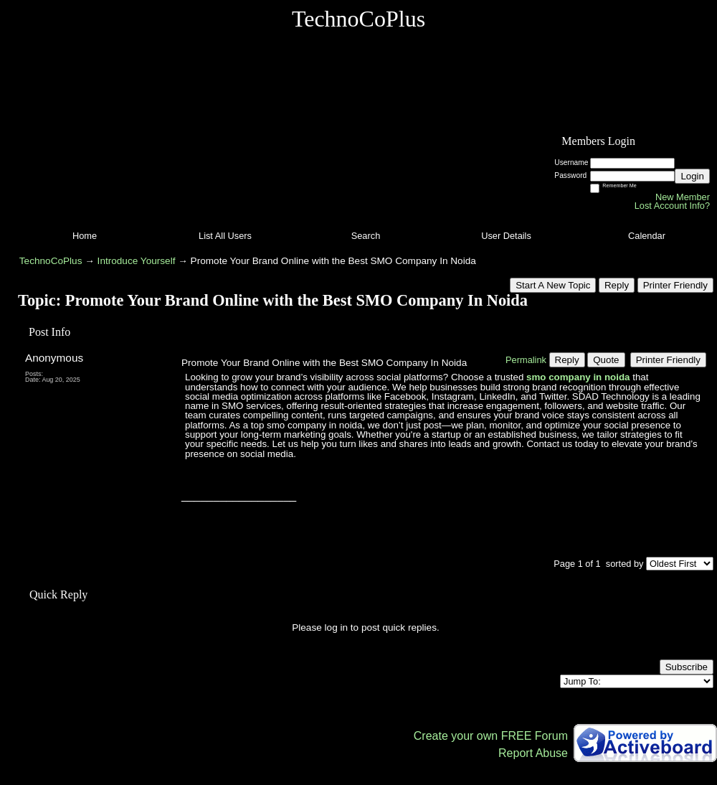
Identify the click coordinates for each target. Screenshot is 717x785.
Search (366, 235)
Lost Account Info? (672, 205)
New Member (682, 197)
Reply (616, 285)
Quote (606, 359)
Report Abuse (533, 753)
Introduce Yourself (137, 260)
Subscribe (686, 667)
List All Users (225, 235)
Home (84, 235)
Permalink (525, 359)
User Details (506, 235)
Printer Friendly (675, 285)
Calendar (646, 235)
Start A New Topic (553, 285)
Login (692, 176)
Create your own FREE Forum (491, 736)
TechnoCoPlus (50, 260)
